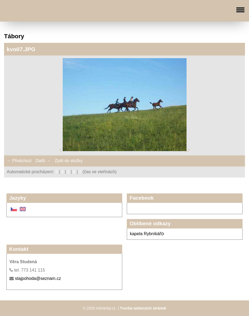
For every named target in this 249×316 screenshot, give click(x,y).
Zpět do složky (68, 160)
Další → (43, 160)
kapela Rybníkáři (147, 233)
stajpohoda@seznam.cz (38, 278)
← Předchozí (19, 160)
